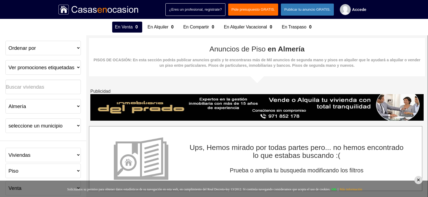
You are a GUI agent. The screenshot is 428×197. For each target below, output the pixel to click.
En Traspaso (297, 27)
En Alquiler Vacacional (249, 27)
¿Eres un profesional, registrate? (195, 9)
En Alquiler (161, 27)
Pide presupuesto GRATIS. (253, 9)
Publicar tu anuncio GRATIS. (307, 9)
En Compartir (199, 27)
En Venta (127, 27)
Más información (351, 189)
